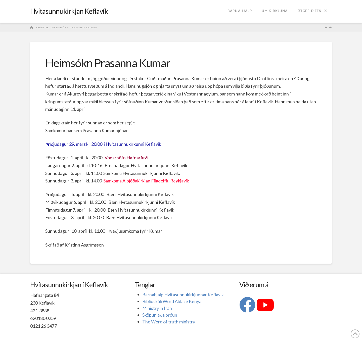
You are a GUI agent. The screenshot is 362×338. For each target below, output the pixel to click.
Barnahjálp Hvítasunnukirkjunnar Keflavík (183, 294)
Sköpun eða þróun (159, 315)
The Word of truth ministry (168, 321)
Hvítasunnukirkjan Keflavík (69, 11)
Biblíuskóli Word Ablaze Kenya (171, 301)
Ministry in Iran (157, 308)
